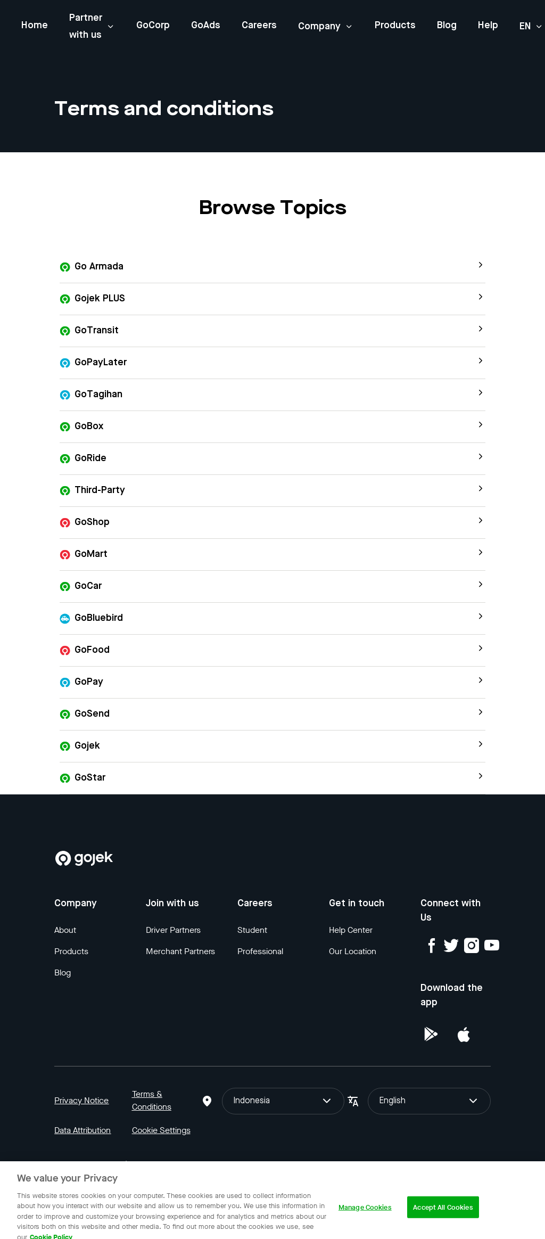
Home (34, 25)
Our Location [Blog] (352, 951)
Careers (259, 25)
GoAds (205, 25)
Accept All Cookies (443, 1214)
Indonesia (283, 1101)
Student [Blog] (252, 930)
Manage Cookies (365, 1214)
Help (488, 25)
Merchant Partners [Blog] (180, 951)
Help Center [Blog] (351, 930)
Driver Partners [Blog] (173, 930)
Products (395, 25)
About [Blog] (65, 930)
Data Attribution (82, 1130)
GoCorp (153, 25)
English (429, 1101)
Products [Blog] (71, 951)
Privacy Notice (81, 1100)
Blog (447, 25)
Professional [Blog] (260, 951)
